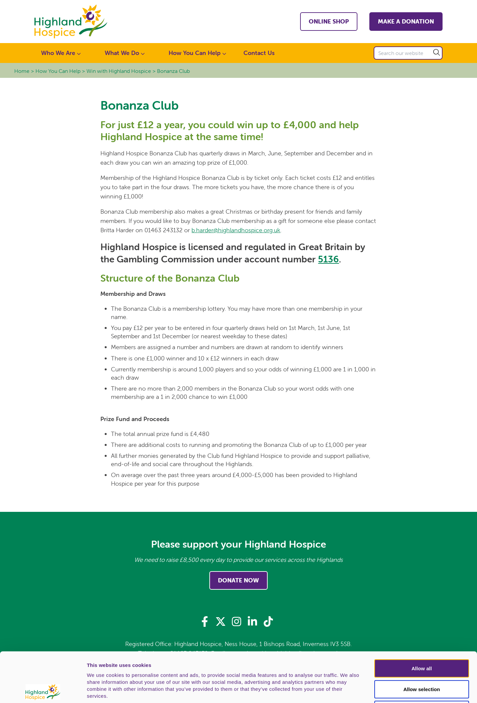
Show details (347, 690)
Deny (421, 660)
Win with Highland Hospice (118, 71)
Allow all (421, 619)
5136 (328, 259)
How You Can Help (57, 71)
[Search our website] (408, 53)
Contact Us (259, 53)
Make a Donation (406, 21)
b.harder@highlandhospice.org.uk (235, 230)
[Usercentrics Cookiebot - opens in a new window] (43, 690)
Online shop (329, 21)
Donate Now (238, 580)
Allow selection (421, 639)
